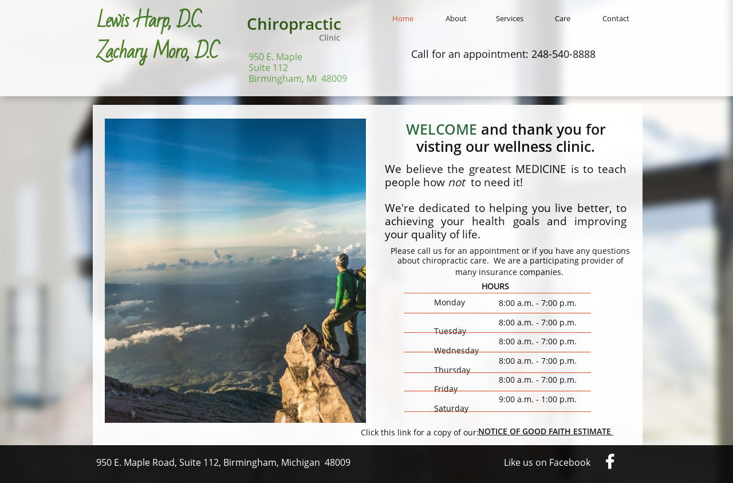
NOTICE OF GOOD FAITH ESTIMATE (545, 431)
